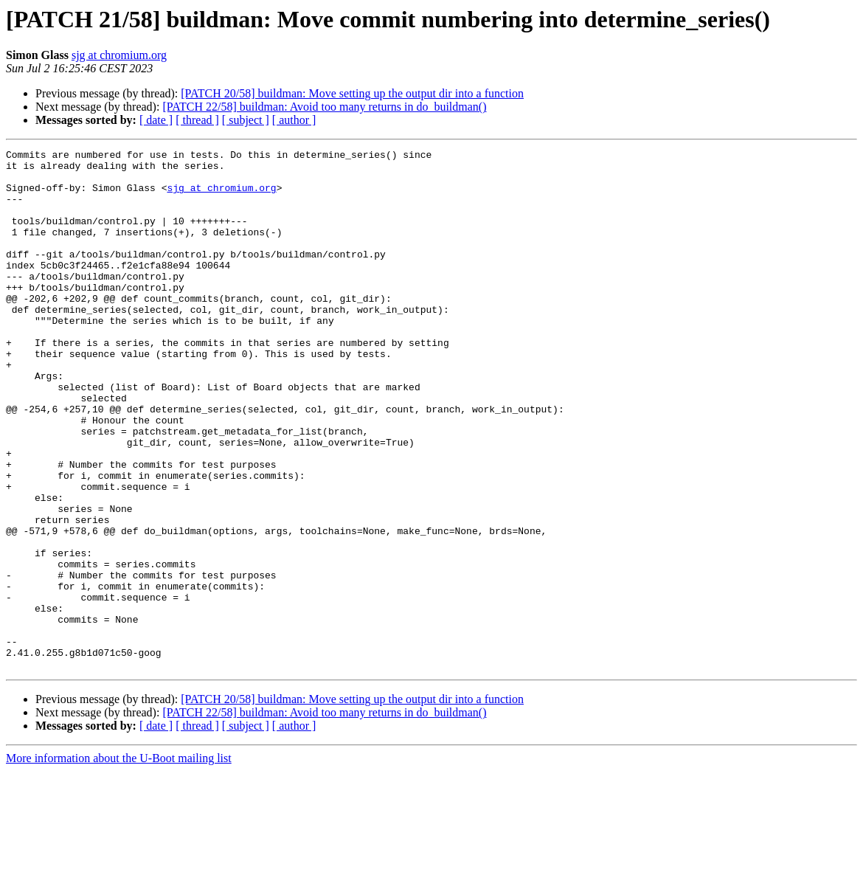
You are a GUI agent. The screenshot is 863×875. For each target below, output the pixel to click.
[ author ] (294, 120)
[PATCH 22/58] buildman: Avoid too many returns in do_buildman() (324, 106)
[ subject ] (245, 120)
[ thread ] (197, 120)
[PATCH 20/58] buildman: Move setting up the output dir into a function (352, 93)
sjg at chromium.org (119, 55)
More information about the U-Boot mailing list (119, 862)
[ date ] (156, 120)
